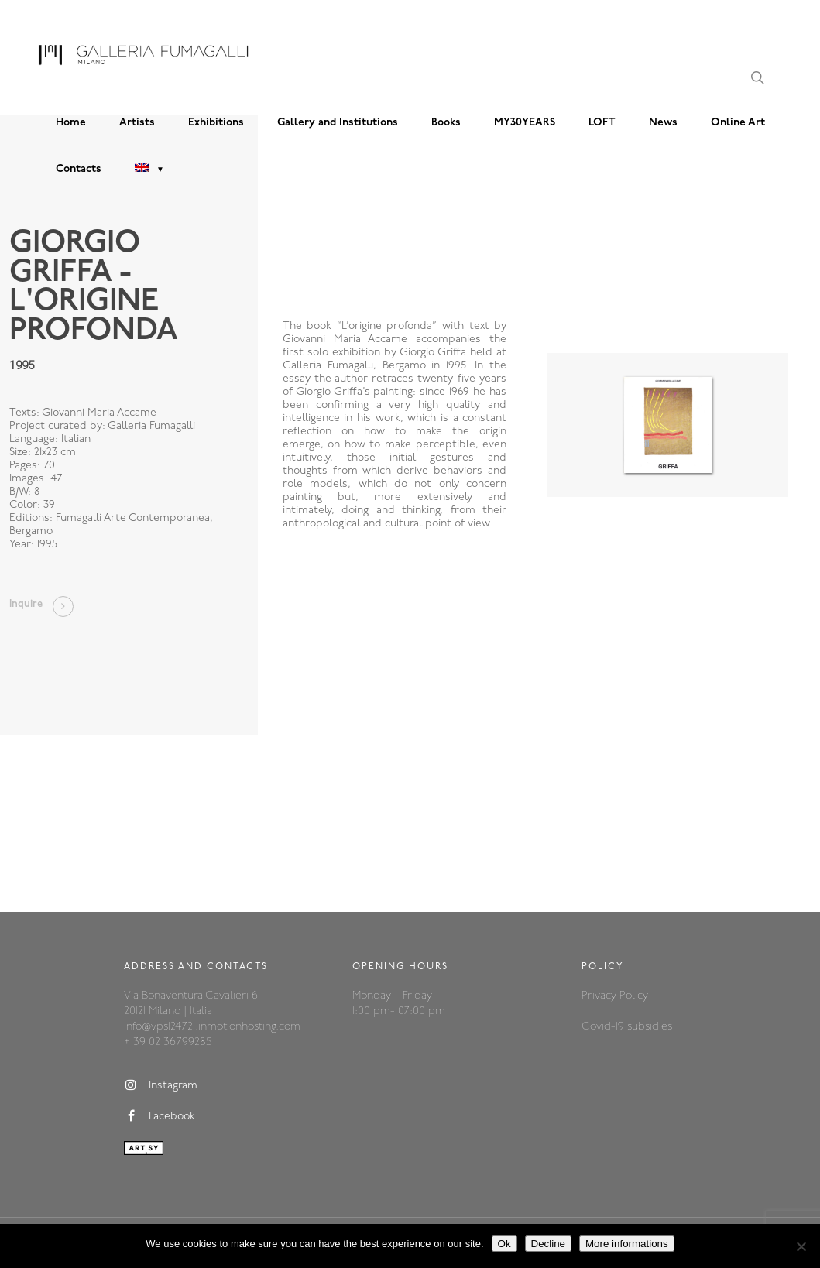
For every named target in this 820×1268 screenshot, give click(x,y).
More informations (626, 1243)
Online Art (738, 123)
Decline (548, 1243)
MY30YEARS (524, 123)
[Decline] (800, 1246)
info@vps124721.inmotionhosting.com (212, 1027)
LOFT (602, 123)
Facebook (159, 1116)
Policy (633, 996)
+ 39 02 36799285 (167, 1042)
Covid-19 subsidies (627, 1027)
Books (446, 123)
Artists (137, 123)
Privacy (600, 996)
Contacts (78, 169)
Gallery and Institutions (337, 123)
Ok (504, 1243)
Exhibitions (216, 123)
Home (71, 123)
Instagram (160, 1085)
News (663, 123)
